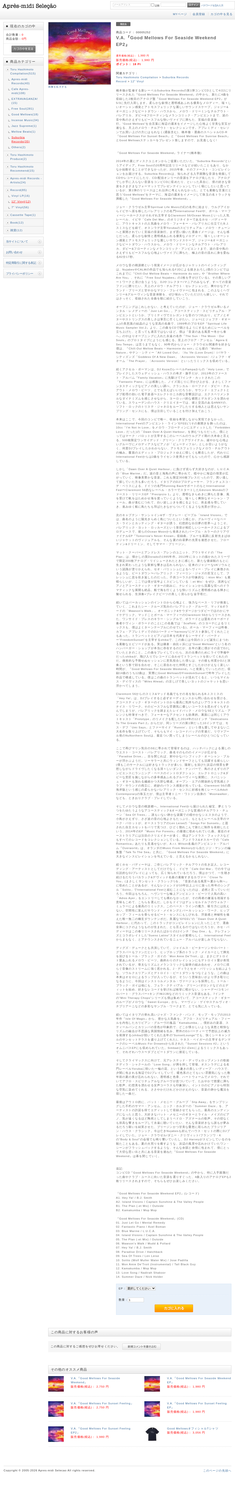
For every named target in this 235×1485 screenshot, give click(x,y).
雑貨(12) (16, 230)
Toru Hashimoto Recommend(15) (22, 168)
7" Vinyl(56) (20, 207)
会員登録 (199, 14)
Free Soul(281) (23, 108)
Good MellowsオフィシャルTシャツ (192, 1428)
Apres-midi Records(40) (21, 81)
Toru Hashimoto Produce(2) (22, 156)
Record (121, 81)
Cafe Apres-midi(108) (20, 91)
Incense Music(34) (25, 120)
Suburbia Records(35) (21, 139)
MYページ (180, 14)
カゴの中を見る (222, 14)
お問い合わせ (14, 252)
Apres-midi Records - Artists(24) (26, 180)
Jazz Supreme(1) (24, 125)
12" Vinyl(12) (21, 201)
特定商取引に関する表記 (21, 262)
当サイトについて (17, 241)
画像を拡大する (57, 86)
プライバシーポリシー (19, 273)
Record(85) (18, 189)
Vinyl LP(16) (21, 195)
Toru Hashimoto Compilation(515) (23, 71)
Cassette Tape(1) (23, 214)
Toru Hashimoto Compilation (137, 77)
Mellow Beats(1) (24, 131)
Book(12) (17, 222)
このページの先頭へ (217, 1470)
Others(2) (19, 147)
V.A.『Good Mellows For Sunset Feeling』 (102, 1403)
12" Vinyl (137, 81)
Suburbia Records (175, 77)
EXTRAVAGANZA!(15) (25, 100)
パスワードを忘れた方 (212, 5)
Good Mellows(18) (25, 114)
